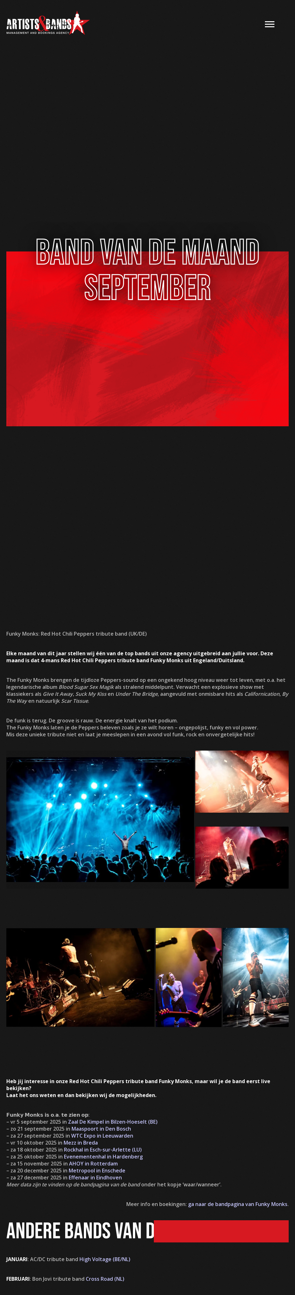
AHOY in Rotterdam (93, 1163)
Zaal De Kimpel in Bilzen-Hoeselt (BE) (113, 1121)
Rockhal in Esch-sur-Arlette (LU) (103, 1149)
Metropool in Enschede (97, 1170)
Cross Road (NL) (105, 1278)
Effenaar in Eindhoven (95, 1177)
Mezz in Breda (81, 1142)
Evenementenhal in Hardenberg (103, 1156)
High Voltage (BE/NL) (104, 1259)
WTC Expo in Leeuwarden (102, 1135)
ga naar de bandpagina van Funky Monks (237, 1204)
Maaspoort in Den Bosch (101, 1128)
